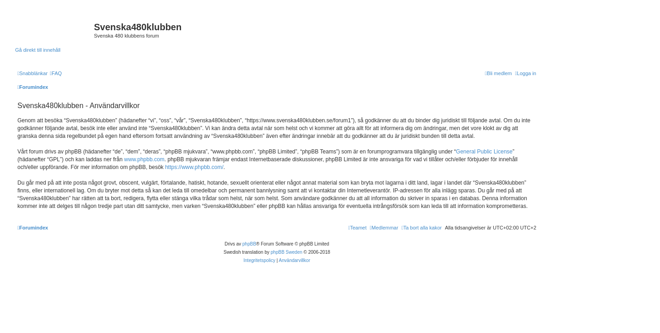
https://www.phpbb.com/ (194, 167)
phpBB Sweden (286, 252)
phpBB (249, 243)
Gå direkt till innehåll (37, 50)
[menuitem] (56, 73)
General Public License (484, 151)
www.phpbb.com (144, 159)
